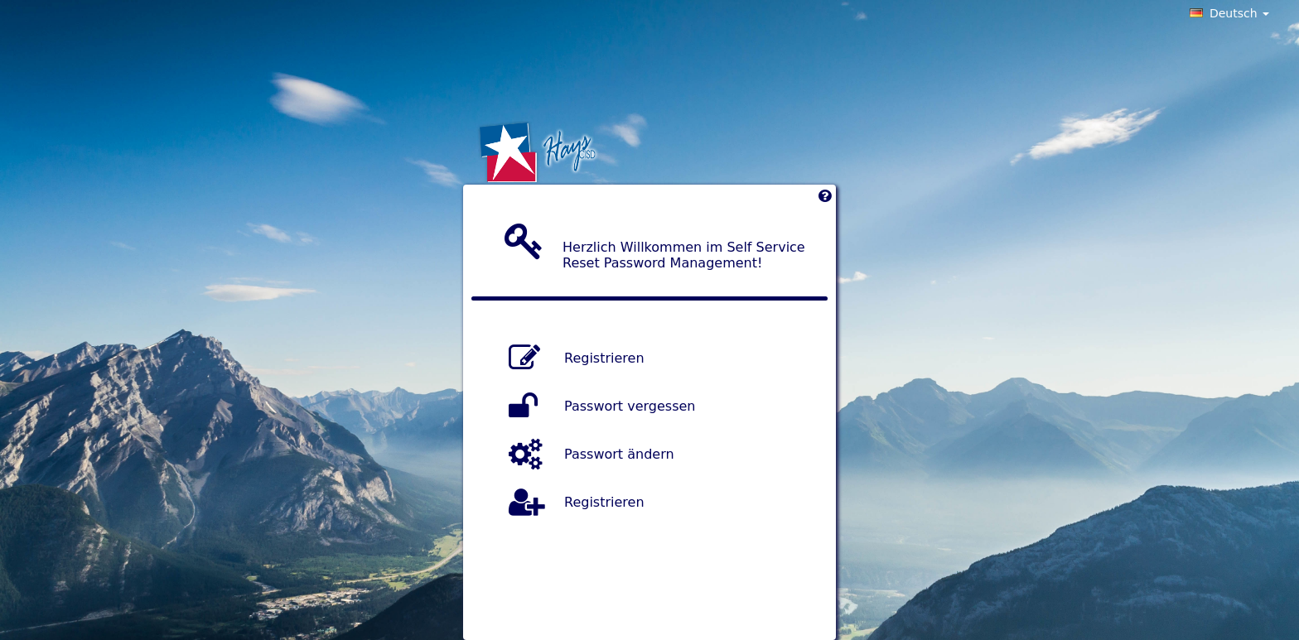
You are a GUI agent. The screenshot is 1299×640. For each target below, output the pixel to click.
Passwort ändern (619, 453)
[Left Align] (825, 200)
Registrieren (604, 357)
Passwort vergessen (629, 405)
